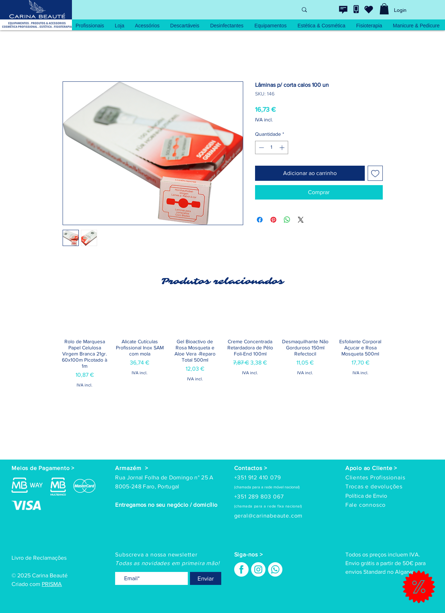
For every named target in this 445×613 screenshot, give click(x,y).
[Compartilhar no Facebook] (259, 219)
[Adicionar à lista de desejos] (375, 173)
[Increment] (282, 147)
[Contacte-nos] (343, 9)
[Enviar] (205, 578)
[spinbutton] (271, 147)
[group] (222, 362)
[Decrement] (260, 147)
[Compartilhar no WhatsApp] (287, 219)
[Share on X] (300, 219)
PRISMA (52, 584)
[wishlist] (368, 9)
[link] (384, 8)
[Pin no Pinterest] (273, 219)
